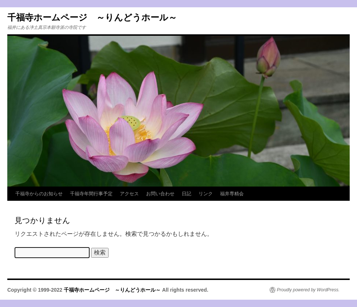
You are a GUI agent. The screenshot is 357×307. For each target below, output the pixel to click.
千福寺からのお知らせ (39, 193)
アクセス (129, 193)
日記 (186, 193)
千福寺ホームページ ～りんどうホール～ (92, 17)
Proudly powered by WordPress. (308, 289)
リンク (206, 193)
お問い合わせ (160, 193)
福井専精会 (232, 193)
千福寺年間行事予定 (91, 193)
